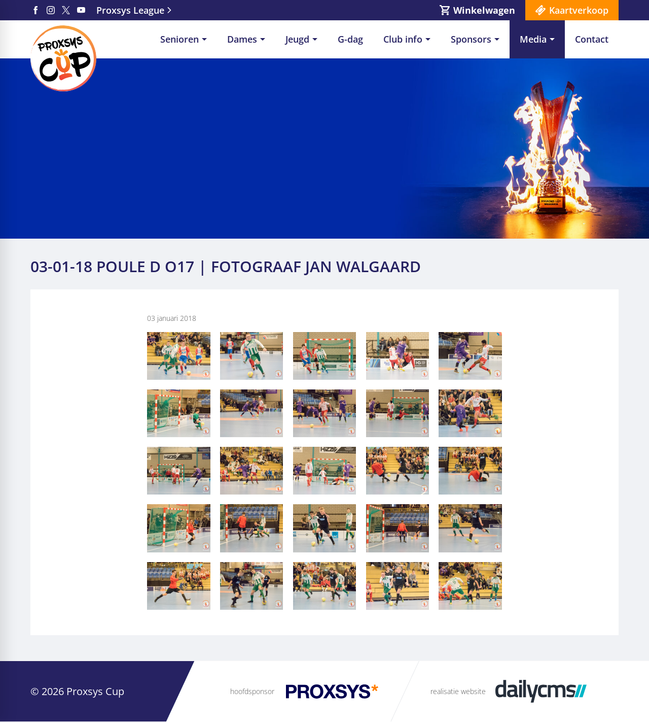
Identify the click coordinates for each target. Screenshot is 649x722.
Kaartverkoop (578, 10)
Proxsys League (130, 10)
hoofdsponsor (252, 691)
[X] (66, 10)
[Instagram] (51, 10)
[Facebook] (35, 10)
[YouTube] (81, 10)
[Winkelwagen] (477, 10)
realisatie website (458, 691)
